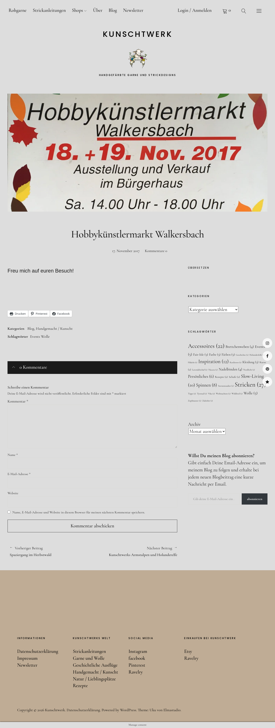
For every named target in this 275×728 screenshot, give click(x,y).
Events (35, 336)
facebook (267, 356)
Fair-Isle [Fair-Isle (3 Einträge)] (200, 354)
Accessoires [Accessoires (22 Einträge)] (206, 346)
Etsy (188, 651)
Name (13, 455)
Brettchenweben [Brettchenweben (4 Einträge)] (240, 346)
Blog (112, 10)
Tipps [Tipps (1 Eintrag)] (192, 393)
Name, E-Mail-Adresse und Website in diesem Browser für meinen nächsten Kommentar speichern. (78, 512)
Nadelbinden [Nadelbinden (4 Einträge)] (230, 369)
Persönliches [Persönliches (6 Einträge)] (201, 376)
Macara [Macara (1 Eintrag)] (213, 369)
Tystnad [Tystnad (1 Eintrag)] (202, 393)
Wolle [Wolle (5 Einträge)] (251, 393)
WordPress (128, 710)
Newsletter (133, 10)
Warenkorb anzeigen (226, 10)
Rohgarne (18, 10)
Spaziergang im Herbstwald (49, 551)
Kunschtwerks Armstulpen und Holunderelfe (134, 551)
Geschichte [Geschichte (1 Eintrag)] (242, 354)
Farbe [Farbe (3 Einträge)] (214, 354)
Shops (77, 10)
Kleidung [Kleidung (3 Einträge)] (250, 362)
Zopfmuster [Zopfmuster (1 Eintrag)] (194, 400)
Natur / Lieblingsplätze (94, 679)
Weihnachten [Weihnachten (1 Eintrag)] (223, 393)
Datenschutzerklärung (37, 651)
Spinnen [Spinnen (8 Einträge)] (206, 385)
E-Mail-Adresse (19, 474)
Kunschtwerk (138, 34)
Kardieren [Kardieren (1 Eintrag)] (235, 362)
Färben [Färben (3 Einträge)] (228, 354)
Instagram (267, 343)
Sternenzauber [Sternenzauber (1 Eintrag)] (226, 385)
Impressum (27, 658)
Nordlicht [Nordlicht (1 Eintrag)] (249, 369)
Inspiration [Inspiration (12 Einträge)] (213, 361)
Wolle (45, 336)
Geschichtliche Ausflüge (95, 665)
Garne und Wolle (88, 658)
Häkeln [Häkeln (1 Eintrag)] (192, 362)
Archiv (194, 424)
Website (13, 493)
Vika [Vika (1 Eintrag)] (211, 393)
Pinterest (267, 369)
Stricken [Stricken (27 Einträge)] (250, 384)
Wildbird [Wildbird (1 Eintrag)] (237, 393)
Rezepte (80, 685)
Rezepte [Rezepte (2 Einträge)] (221, 377)
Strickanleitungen (49, 10)
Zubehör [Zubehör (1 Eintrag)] (207, 400)
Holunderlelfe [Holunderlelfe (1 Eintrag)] (256, 354)
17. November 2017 (126, 250)
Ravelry (267, 382)
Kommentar (18, 401)
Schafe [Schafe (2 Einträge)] (234, 377)
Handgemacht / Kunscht (54, 328)
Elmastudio (171, 710)
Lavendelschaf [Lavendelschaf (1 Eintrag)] (199, 369)
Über (97, 10)
